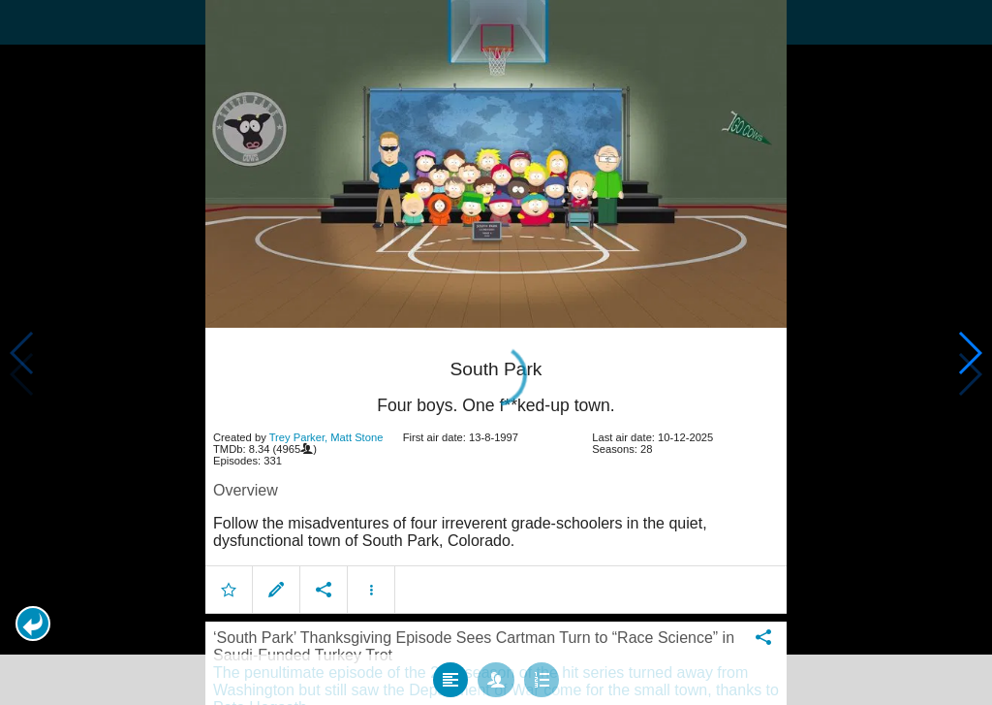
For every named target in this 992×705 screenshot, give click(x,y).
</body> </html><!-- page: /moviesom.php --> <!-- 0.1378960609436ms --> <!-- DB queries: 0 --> (496, 352)
